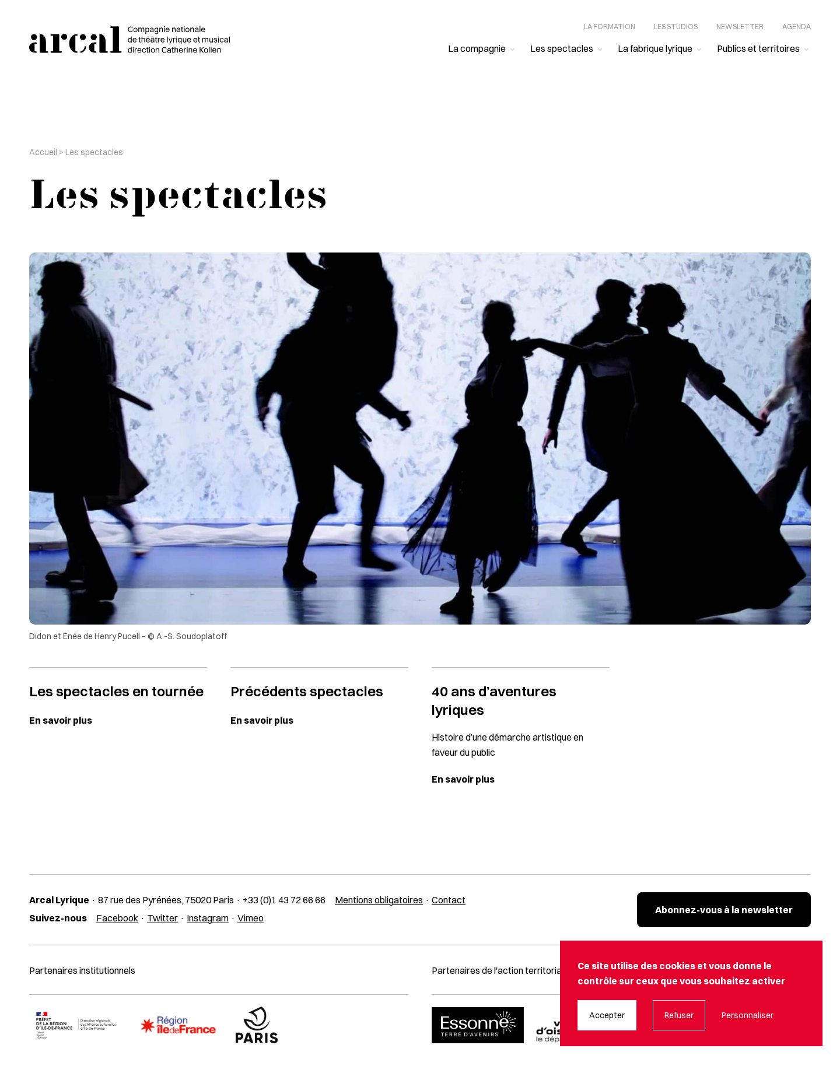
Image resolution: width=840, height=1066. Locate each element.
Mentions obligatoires (379, 900)
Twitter (162, 918)
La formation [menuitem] (609, 26)
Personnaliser (748, 1015)
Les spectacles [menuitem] (561, 48)
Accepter (607, 1015)
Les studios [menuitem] (676, 26)
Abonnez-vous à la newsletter (724, 910)
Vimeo (250, 918)
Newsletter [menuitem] (740, 26)
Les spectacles (94, 152)
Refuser (679, 1015)
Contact (449, 900)
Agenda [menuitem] (796, 26)
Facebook (117, 918)
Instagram (208, 918)
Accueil (43, 152)
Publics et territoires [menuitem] (758, 48)
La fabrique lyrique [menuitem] (655, 48)
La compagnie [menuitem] (477, 48)
